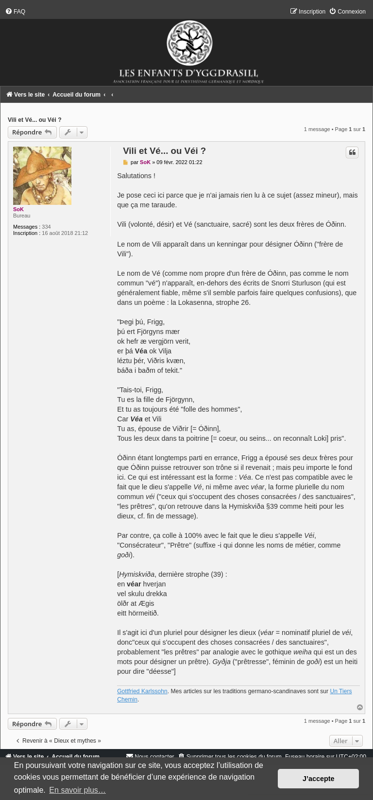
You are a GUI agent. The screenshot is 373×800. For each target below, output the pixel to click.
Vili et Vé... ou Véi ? (35, 120)
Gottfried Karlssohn (142, 691)
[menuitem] (15, 11)
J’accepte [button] (319, 779)
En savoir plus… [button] (77, 790)
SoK (18, 209)
